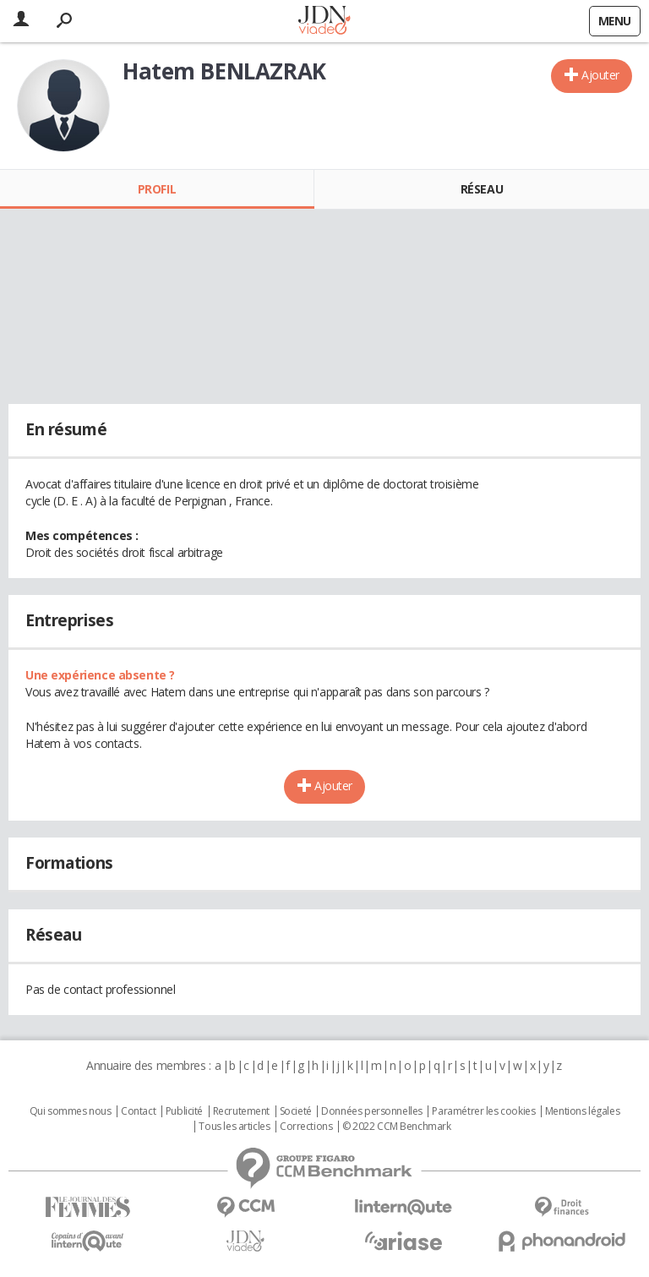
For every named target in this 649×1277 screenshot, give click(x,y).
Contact (138, 1111)
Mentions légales (582, 1111)
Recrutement (241, 1111)
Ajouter (600, 75)
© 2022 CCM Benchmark (396, 1126)
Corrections (306, 1126)
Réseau (482, 189)
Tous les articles (234, 1126)
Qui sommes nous (71, 1111)
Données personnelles (372, 1111)
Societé (296, 1111)
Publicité (184, 1111)
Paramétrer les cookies (483, 1111)
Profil (157, 189)
